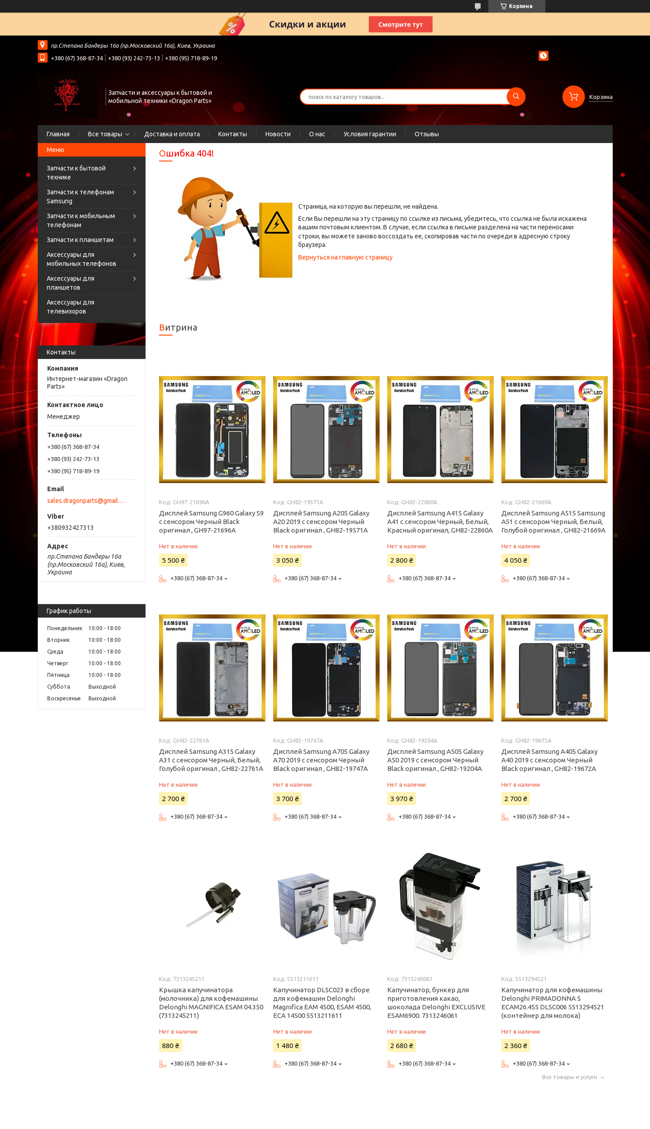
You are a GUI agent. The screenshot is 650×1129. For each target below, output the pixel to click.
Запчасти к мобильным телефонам (81, 220)
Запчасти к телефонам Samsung (80, 196)
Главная (58, 134)
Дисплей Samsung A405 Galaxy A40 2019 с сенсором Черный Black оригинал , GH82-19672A (549, 760)
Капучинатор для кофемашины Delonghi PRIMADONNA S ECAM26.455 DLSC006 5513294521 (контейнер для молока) (552, 1002)
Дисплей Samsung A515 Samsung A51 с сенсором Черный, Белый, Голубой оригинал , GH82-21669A (553, 521)
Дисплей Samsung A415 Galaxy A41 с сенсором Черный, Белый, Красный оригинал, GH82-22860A (440, 521)
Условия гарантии (370, 134)
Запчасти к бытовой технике (76, 173)
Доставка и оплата (172, 134)
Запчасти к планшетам (80, 239)
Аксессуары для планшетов (70, 283)
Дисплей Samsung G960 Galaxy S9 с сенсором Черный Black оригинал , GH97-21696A (211, 521)
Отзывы (427, 134)
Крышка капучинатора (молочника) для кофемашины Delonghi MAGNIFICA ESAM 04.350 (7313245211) (211, 1002)
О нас (317, 134)
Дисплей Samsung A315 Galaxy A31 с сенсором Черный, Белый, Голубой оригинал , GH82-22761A (211, 760)
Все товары (105, 134)
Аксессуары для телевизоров (70, 307)
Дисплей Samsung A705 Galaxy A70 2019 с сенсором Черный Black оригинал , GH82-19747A (321, 760)
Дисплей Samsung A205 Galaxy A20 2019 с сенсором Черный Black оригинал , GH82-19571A (321, 521)
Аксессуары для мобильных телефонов (81, 259)
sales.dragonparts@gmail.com (86, 500)
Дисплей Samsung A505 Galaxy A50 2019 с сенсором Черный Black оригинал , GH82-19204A (435, 760)
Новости (278, 134)
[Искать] (516, 96)
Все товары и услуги (569, 1077)
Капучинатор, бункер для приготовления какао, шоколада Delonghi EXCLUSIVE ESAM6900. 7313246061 (436, 1002)
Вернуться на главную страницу (345, 257)
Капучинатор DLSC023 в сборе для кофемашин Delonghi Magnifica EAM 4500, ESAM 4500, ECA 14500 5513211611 (322, 1002)
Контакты (232, 134)
